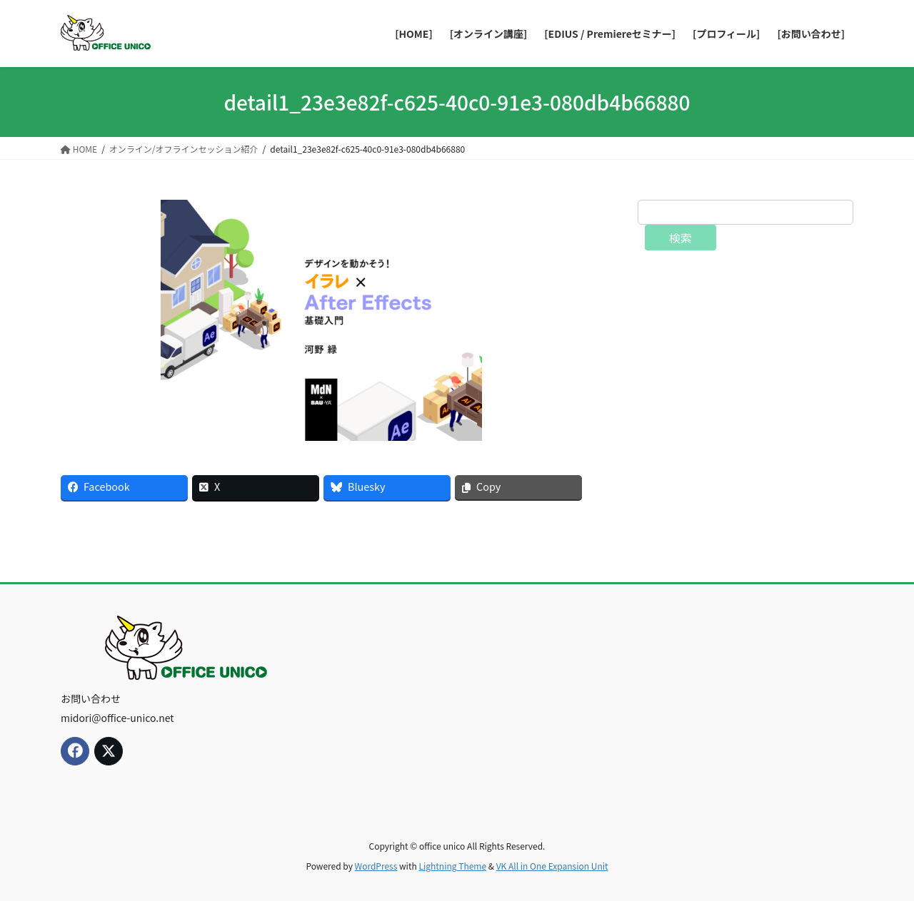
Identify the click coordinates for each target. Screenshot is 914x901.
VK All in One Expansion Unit (552, 866)
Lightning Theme (452, 866)
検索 (680, 237)
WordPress (376, 866)
